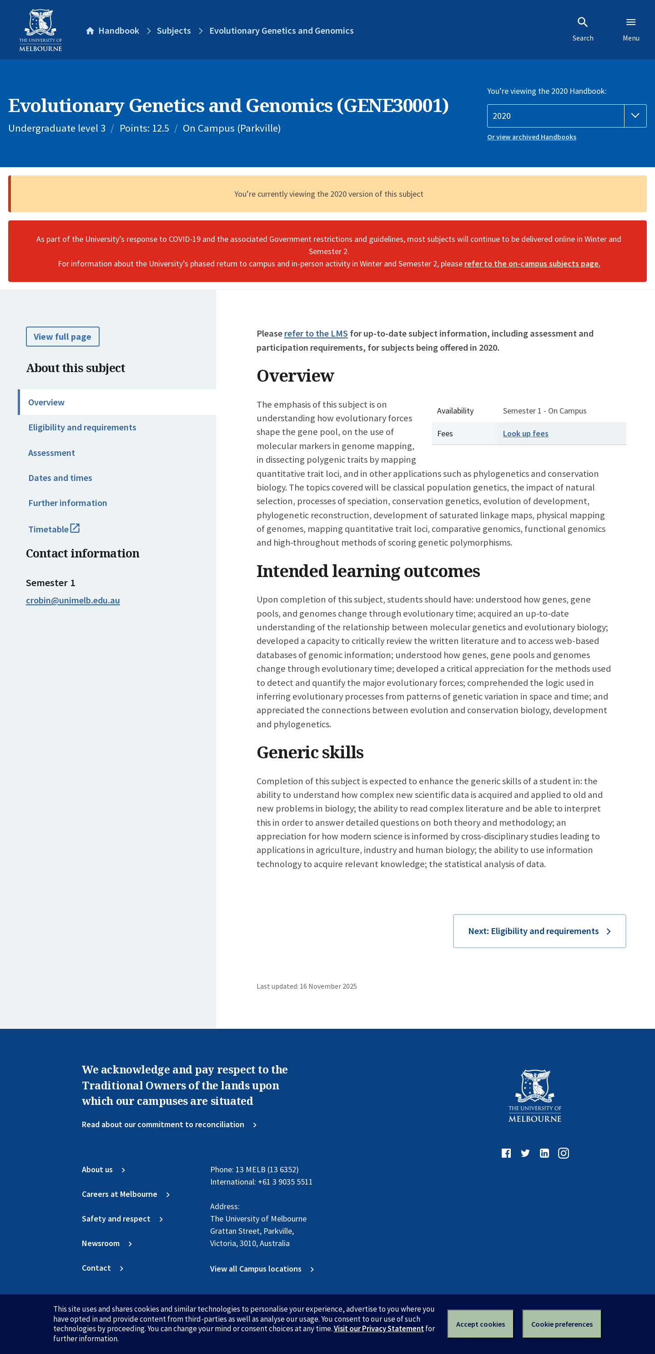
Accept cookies (480, 1323)
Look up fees (526, 433)
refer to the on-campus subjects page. (532, 263)
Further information (67, 503)
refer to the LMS (316, 333)
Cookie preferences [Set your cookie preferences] (562, 1323)
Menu (631, 29)
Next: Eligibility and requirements (533, 931)
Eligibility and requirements (82, 427)
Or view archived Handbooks (531, 137)
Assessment (51, 453)
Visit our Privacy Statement (379, 1328)
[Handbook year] (567, 116)
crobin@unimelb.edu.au (73, 600)
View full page (62, 336)
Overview (46, 402)
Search (583, 29)
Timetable (65, 533)
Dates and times (60, 478)
